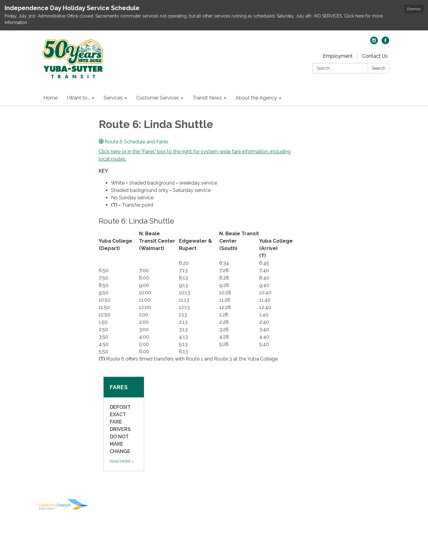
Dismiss (413, 9)
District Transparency (360, 500)
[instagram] (374, 42)
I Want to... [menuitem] (78, 98)
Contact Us (375, 56)
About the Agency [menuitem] (256, 98)
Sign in (381, 518)
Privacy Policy (371, 492)
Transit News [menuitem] (207, 98)
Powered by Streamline (340, 518)
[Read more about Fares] (123, 424)
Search (378, 68)
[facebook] (385, 42)
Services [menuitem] (113, 98)
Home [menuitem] (50, 98)
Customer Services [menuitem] (157, 98)
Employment (338, 56)
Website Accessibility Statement (348, 509)
